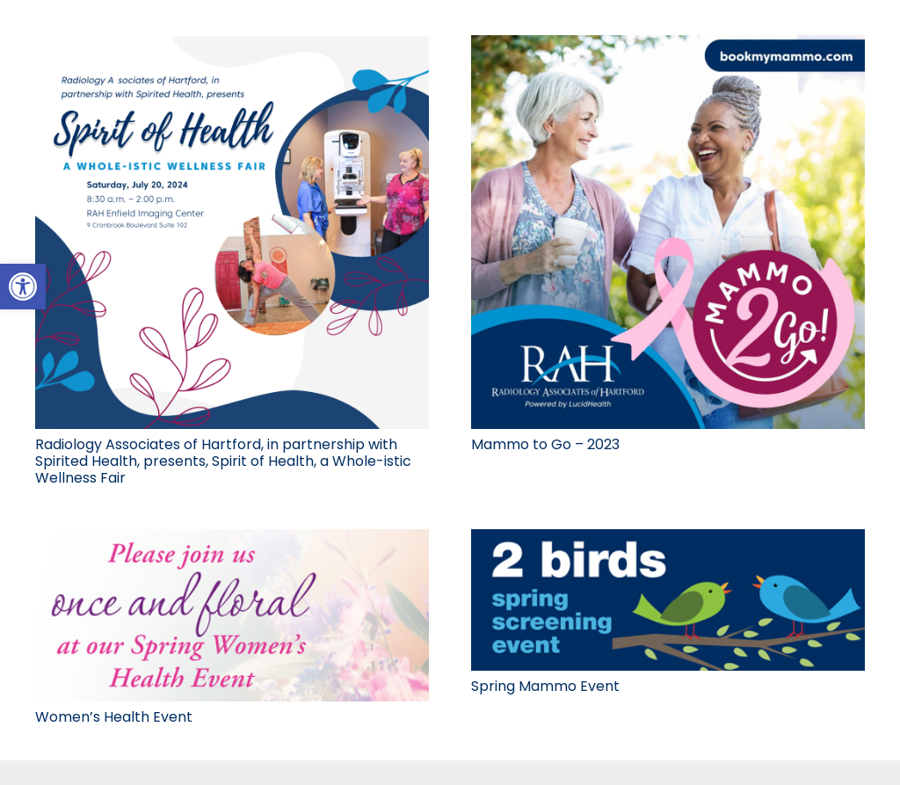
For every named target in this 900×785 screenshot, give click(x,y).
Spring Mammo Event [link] (545, 686)
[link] (23, 286)
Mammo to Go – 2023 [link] (545, 444)
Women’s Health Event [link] (113, 717)
